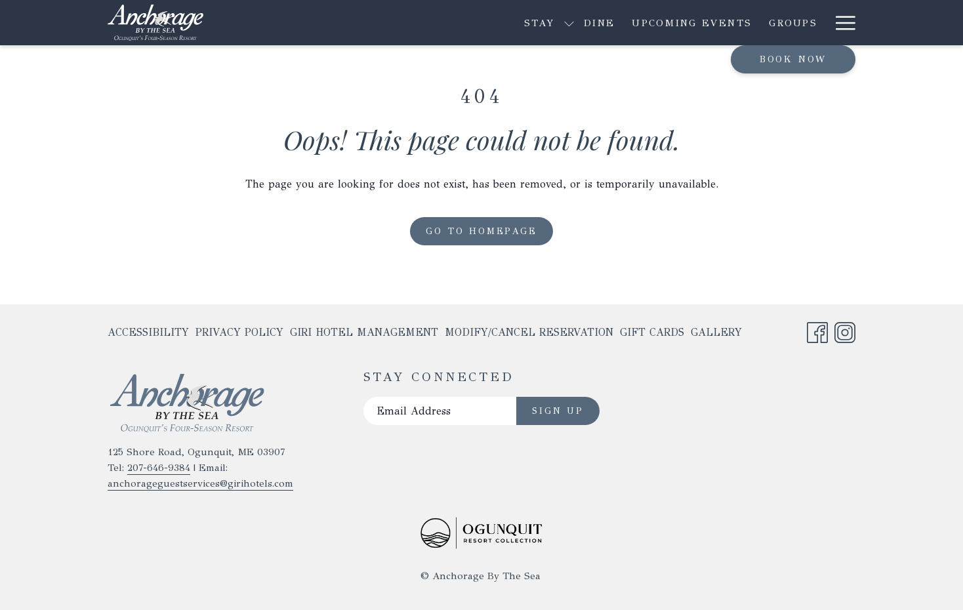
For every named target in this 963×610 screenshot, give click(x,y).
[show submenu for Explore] (734, 22)
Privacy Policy (239, 332)
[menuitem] (427, 22)
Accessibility (148, 332)
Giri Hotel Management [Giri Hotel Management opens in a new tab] (364, 335)
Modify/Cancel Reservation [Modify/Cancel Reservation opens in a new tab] (529, 335)
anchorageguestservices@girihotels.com (200, 483)
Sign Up (558, 411)
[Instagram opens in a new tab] (844, 330)
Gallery (716, 332)
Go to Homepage (481, 231)
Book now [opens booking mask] (793, 59)
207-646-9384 (158, 468)
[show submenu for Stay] (396, 22)
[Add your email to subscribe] (439, 411)
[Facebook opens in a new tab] (817, 330)
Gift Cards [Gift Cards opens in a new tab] (652, 335)
